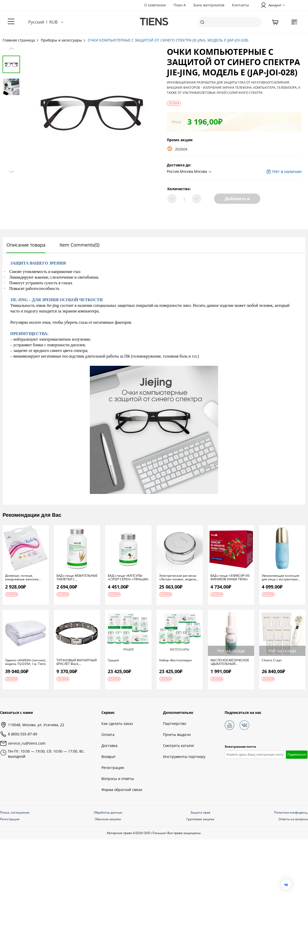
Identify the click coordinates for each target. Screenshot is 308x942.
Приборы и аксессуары (63, 40)
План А (180, 5)
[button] (190, 172)
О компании (155, 5)
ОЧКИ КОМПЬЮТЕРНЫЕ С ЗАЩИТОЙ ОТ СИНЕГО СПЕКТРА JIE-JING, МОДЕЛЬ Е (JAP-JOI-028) (168, 40)
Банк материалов (209, 5)
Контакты (240, 5)
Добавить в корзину (237, 200)
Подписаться (296, 754)
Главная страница (21, 40)
